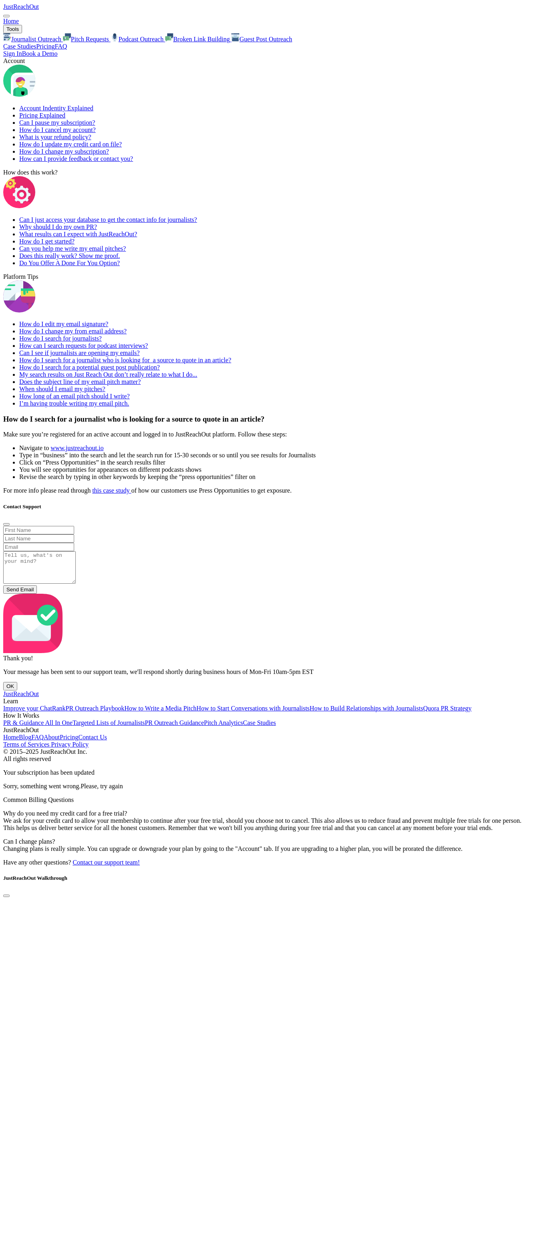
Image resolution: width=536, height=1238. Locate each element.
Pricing (45, 46)
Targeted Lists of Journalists (109, 728)
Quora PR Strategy (447, 714)
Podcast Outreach (138, 39)
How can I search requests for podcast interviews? (83, 345)
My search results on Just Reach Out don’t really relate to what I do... (108, 374)
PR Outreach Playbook (95, 714)
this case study (111, 490)
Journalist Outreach (33, 39)
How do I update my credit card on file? (70, 144)
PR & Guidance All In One (38, 728)
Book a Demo (40, 53)
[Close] (6, 524)
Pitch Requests (87, 39)
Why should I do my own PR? (58, 226)
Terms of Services (27, 750)
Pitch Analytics (223, 728)
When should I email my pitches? (62, 389)
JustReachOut (21, 6)
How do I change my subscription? (64, 151)
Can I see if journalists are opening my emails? (79, 352)
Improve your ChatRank (34, 714)
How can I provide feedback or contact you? (76, 158)
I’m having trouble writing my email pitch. (74, 403)
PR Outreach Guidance (174, 728)
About (52, 743)
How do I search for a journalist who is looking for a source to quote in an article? (125, 360)
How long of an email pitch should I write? (74, 396)
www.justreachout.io (77, 447)
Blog (25, 743)
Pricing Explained (42, 115)
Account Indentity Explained (56, 108)
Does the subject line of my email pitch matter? (80, 381)
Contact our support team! (106, 868)
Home (11, 21)
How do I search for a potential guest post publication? (89, 367)
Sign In (12, 53)
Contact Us (92, 743)
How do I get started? (47, 241)
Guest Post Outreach (261, 39)
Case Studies (19, 46)
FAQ (61, 46)
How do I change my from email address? (73, 331)
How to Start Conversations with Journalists (252, 714)
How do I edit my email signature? (63, 324)
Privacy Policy (70, 750)
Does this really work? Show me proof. (69, 255)
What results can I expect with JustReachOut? (78, 234)
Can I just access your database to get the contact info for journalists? (108, 219)
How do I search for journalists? (60, 338)
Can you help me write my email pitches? (72, 248)
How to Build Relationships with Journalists (366, 714)
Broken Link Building (198, 39)
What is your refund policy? (55, 137)
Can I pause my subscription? (57, 122)
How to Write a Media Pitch (160, 714)
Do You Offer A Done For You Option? (69, 263)
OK (10, 692)
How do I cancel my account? (57, 129)
